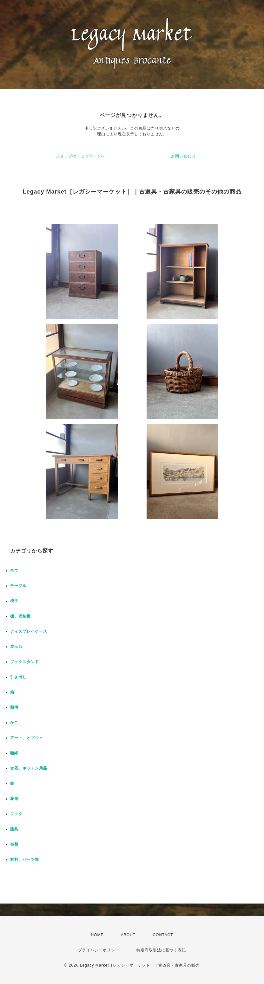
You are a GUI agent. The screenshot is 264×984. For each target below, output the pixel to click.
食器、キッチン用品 (28, 768)
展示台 (16, 646)
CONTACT (163, 935)
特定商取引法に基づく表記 (161, 950)
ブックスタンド (24, 662)
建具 (14, 829)
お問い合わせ (183, 156)
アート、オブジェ (26, 738)
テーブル (18, 586)
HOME (97, 935)
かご (14, 722)
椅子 (14, 601)
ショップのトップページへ (80, 156)
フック (16, 814)
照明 (14, 707)
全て (14, 570)
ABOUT (128, 935)
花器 (14, 798)
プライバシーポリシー (98, 950)
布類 (14, 844)
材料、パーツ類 (24, 859)
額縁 (14, 753)
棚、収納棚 (20, 616)
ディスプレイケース (28, 631)
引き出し (18, 677)
